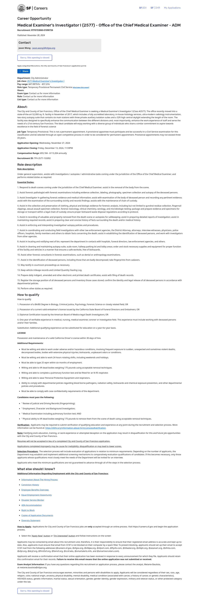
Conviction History (30, 484)
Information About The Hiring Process (39, 479)
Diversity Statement (30, 520)
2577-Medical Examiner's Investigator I (45, 81)
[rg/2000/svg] (23, 71)
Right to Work (28, 510)
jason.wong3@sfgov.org (43, 48)
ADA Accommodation (31, 505)
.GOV (143, 7)
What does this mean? (81, 87)
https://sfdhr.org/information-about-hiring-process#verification (75, 428)
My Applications (172, 7)
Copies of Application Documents (37, 515)
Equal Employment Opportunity (36, 495)
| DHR (155, 7)
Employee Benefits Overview (35, 489)
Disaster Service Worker (32, 500)
